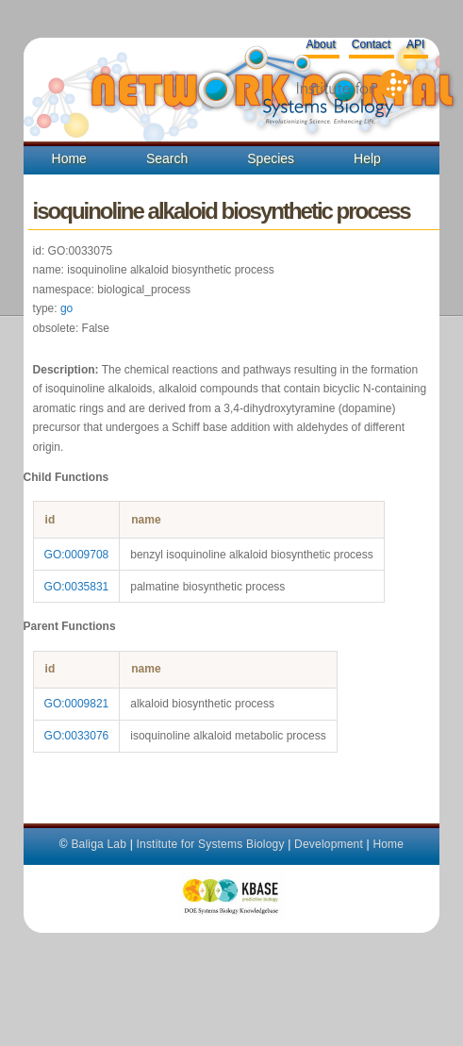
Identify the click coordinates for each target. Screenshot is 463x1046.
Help (367, 158)
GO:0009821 (76, 703)
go (66, 308)
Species (270, 158)
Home (69, 158)
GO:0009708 (76, 554)
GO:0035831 (76, 586)
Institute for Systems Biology (210, 844)
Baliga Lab (98, 844)
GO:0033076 (76, 735)
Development (328, 844)
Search (167, 158)
